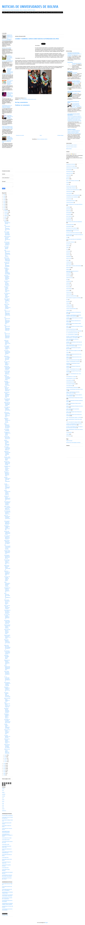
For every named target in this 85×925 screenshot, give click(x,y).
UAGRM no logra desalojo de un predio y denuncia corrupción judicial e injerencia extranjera (7, 58)
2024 (4, 196)
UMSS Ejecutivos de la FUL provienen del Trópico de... (7, 704)
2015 (4, 763)
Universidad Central (5, 839)
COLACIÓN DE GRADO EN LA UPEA (7, 399)
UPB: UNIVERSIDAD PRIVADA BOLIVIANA (74, 397)
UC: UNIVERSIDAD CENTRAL (72, 332)
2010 (4, 771)
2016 (4, 209)
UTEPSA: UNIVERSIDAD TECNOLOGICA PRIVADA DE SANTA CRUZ (74, 424)
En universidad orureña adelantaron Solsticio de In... (7, 616)
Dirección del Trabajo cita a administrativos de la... (7, 533)
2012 (4, 768)
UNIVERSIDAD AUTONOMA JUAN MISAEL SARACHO (7, 895)
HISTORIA (68, 251)
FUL (67, 249)
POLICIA (68, 286)
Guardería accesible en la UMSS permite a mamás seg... (7, 383)
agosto (5, 217)
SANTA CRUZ (69, 294)
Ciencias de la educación (71, 186)
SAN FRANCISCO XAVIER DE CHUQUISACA (7, 898)
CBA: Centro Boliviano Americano (72, 180)
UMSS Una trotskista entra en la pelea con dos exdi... (7, 342)
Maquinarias (70, 71)
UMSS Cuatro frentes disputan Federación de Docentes (7, 306)
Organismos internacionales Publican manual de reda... (7, 453)
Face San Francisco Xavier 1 (71, 146)
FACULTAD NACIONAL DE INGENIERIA (73, 239)
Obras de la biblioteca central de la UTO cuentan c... (7, 641)
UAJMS (26, 12)
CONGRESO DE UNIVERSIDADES (73, 195)
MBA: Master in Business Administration (73, 265)
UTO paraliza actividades (6, 430)
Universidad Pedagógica (70, 383)
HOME (4, 12)
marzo (5, 758)
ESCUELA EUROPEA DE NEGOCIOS (73, 232)
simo (67, 299)
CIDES (67, 184)
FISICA (67, 247)
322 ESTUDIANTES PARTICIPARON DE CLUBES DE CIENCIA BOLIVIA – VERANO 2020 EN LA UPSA (76, 105)
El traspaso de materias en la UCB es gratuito (7, 434)
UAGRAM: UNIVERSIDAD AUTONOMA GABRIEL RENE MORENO (73, 316)
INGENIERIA (68, 256)
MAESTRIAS (68, 263)
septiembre (6, 215)
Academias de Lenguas (70, 166)
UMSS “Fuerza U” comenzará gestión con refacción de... (7, 508)
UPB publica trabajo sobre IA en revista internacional (10, 117)
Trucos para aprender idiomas (6, 247)
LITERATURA (68, 262)
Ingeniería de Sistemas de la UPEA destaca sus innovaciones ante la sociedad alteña (7, 37)
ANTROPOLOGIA (69, 171)
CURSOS (68, 207)
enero (5, 761)
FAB (67, 237)
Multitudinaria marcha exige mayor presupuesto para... (7, 414)
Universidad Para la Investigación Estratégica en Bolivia (7, 835)
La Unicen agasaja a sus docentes (7, 736)
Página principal (69, 440)
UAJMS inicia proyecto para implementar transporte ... (7, 368)
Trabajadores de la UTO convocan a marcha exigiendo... (7, 468)
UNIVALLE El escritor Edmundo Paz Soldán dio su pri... (7, 498)
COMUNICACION (69, 191)
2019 (4, 204)
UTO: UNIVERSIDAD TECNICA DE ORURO (74, 429)
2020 (4, 202)
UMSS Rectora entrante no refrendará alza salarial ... (7, 746)
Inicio (41, 135)
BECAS (47, 12)
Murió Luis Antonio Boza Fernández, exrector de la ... (7, 517)
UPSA (3, 808)
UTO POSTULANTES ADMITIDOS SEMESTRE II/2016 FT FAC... (7, 320)
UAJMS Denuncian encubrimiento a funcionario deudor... (7, 377)
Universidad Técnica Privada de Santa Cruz (7, 818)
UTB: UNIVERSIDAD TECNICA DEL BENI (74, 419)
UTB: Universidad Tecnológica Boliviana (73, 422)
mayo (5, 755)
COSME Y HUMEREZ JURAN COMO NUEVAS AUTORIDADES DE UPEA (7, 271)
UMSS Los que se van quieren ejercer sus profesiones (7, 751)
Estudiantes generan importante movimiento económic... (6, 710)
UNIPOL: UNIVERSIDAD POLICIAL (73, 369)
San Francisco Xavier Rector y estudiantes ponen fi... (7, 652)
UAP (3, 797)
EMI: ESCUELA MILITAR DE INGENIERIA (74, 221)
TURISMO (68, 310)
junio (5, 220)
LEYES (67, 260)
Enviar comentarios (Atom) (42, 139)
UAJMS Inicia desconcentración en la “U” (7, 437)
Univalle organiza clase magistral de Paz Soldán (7, 726)
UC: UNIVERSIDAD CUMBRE (71, 334)
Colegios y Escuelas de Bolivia (74, 80)
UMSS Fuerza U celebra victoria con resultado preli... (7, 731)
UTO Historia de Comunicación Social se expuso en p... (7, 512)
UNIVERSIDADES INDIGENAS (72, 387)
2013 (4, 766)
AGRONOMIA (68, 169)
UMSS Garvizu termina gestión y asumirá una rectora (7, 741)
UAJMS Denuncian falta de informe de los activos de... (7, 388)
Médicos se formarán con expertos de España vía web (7, 573)
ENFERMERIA (69, 226)
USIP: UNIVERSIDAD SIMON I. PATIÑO (73, 417)
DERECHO (68, 210)
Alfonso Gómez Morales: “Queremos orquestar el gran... (7, 662)
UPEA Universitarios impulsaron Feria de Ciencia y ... (7, 584)
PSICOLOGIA (68, 292)
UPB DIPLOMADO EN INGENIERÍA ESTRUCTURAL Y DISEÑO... (7, 253)
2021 (4, 201)
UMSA (42, 12)
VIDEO (67, 434)
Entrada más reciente (20, 135)
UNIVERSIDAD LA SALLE (71, 378)
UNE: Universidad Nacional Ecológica (73, 359)
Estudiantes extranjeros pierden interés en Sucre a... (6, 716)
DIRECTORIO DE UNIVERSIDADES (56, 12)
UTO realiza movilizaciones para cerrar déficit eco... (7, 448)
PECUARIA (68, 284)
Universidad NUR (5, 867)
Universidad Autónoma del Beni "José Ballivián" (7, 890)
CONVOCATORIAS (70, 202)
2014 (4, 765)
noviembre (6, 212)
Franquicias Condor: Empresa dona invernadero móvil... (6, 289)
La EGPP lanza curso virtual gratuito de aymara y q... (7, 372)
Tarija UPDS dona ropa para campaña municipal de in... (7, 647)
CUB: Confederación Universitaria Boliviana (74, 204)
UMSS (38, 12)
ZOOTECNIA (68, 435)
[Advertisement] (37, 23)
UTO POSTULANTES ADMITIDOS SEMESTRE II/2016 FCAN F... (7, 313)
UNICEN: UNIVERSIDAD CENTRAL (73, 361)
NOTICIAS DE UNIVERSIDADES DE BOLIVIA (30, 7)
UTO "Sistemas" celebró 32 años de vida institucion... (7, 537)
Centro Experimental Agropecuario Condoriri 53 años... (7, 667)
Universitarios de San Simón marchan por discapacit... (7, 612)
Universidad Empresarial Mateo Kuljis (6, 847)
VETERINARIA (69, 432)
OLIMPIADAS (68, 281)
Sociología (68, 301)
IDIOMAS (68, 253)
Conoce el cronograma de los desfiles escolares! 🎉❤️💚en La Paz (76, 83)
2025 (4, 194)
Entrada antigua (60, 135)
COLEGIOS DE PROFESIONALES (72, 189)
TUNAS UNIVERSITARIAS (71, 308)
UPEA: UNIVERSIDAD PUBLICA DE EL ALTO (27, 99)
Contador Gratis (5, 915)
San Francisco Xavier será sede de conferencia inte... (6, 561)
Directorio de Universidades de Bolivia (73, 442)
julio (5, 218)
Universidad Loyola (5, 844)
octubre (5, 213)
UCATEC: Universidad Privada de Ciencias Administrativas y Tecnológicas (74, 337)
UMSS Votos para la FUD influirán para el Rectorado (7, 259)
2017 (4, 207)
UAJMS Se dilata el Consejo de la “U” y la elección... (7, 420)
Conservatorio (68, 198)
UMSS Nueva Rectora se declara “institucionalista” (7, 567)
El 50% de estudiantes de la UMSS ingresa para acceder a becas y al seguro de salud (7, 127)
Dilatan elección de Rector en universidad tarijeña (7, 404)
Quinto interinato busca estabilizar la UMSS (7, 700)
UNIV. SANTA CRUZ (15, 12)
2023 (4, 197)
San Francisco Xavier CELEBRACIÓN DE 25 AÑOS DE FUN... (7, 395)
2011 (4, 770)
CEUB (67, 182)
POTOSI (67, 290)
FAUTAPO (68, 243)
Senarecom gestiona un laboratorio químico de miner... (6, 473)
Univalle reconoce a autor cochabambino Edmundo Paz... (7, 486)
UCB (21, 12)
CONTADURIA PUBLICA (71, 200)
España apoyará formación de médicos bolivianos (7, 626)
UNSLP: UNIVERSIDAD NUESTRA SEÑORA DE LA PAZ (72, 393)
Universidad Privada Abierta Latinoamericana (7, 852)
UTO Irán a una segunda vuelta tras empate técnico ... (7, 578)
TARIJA (67, 303)
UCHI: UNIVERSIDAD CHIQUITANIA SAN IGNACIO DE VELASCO (74, 345)
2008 (4, 774)
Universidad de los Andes (6, 837)
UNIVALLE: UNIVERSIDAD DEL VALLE (73, 373)
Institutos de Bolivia (71, 129)
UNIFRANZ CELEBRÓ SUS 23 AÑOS (6, 657)
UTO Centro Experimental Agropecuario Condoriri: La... (7, 352)
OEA (67, 279)
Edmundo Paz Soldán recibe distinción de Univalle (7, 463)
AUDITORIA (68, 175)
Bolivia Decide (69, 148)
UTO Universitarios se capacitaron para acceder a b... (7, 228)
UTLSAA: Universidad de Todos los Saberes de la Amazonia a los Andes (74, 427)
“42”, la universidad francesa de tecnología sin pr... (7, 678)
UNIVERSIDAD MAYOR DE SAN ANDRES (7, 910)
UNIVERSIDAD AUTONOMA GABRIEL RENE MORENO (7, 904)
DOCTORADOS (69, 216)
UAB (3, 805)
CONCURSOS (69, 193)
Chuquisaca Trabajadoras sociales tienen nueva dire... (7, 527)
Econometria (70, 62)
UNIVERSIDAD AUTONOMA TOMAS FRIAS (7, 893)
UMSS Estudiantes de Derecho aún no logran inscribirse (7, 425)
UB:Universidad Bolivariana (71, 329)
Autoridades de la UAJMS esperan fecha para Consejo (7, 721)
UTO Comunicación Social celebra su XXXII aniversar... (7, 547)
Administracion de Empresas (71, 167)
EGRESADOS (69, 219)
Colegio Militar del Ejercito (71, 187)
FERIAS (67, 245)
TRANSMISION (69, 306)
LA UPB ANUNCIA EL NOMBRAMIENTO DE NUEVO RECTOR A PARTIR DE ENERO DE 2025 (7, 139)
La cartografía (74, 93)
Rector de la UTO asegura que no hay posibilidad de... (7, 358)
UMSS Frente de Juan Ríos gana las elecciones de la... (7, 238)
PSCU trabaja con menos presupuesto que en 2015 (7, 233)
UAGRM (8, 12)
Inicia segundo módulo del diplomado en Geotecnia (7, 523)
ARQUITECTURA (69, 173)
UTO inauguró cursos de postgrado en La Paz (7, 347)
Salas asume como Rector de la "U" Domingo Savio (7, 602)
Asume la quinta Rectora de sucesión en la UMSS (7, 637)
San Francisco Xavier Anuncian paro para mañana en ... (7, 283)
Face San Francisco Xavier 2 (71, 145)
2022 (4, 199)
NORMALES (68, 274)
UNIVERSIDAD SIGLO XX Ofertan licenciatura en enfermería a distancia (7, 106)
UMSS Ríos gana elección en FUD (7, 222)
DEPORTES (68, 208)
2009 (4, 773)
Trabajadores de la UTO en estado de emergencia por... (7, 589)
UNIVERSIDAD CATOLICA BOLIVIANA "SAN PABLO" (7, 876)
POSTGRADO (69, 288)
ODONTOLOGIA (69, 277)
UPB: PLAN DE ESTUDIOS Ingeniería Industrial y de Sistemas (10, 82)
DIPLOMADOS (69, 212)
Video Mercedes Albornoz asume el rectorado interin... (7, 631)
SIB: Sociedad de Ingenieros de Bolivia (73, 297)
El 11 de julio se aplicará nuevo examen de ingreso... (7, 295)
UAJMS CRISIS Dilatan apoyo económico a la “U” (7, 552)
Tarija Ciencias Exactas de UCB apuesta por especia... (7, 542)
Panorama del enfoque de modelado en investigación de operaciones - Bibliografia (74, 54)
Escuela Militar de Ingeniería (7, 815)
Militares (67, 269)
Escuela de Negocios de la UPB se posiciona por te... (7, 689)
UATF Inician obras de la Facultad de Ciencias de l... (6, 673)
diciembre (6, 210)
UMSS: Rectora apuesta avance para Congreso (7, 607)
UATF (3, 801)
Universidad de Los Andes (71, 376)
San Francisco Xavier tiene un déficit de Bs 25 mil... (7, 244)
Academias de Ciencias (70, 164)
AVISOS (67, 177)
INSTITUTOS (68, 258)
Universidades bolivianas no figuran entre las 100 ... (7, 557)
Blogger (46, 922)
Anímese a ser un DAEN (6, 47)
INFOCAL (68, 254)
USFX (30, 12)
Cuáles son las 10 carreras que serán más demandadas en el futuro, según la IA (7, 95)
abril (5, 756)
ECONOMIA (68, 218)
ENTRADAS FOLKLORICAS (71, 228)
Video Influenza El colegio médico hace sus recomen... (7, 301)
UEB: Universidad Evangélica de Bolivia (73, 350)
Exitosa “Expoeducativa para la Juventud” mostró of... (7, 492)
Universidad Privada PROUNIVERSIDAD (6, 832)
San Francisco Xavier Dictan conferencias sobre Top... (7, 622)
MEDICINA (68, 267)
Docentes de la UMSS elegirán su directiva (7, 363)
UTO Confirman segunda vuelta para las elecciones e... (7, 409)
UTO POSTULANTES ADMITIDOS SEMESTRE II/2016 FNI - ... (7, 328)
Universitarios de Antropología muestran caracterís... (7, 503)
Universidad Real (5, 857)
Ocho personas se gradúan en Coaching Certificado (7, 684)
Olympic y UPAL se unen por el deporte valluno (7, 459)
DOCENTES (68, 214)
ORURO (67, 283)
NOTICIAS (68, 275)
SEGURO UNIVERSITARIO (71, 295)
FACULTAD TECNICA (70, 242)
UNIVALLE (4, 810)
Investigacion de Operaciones (73, 52)
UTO (34, 12)
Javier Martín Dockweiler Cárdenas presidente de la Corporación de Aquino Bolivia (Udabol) (7, 71)
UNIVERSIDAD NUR (70, 382)
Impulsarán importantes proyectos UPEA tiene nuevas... (6, 277)
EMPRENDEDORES (70, 224)
